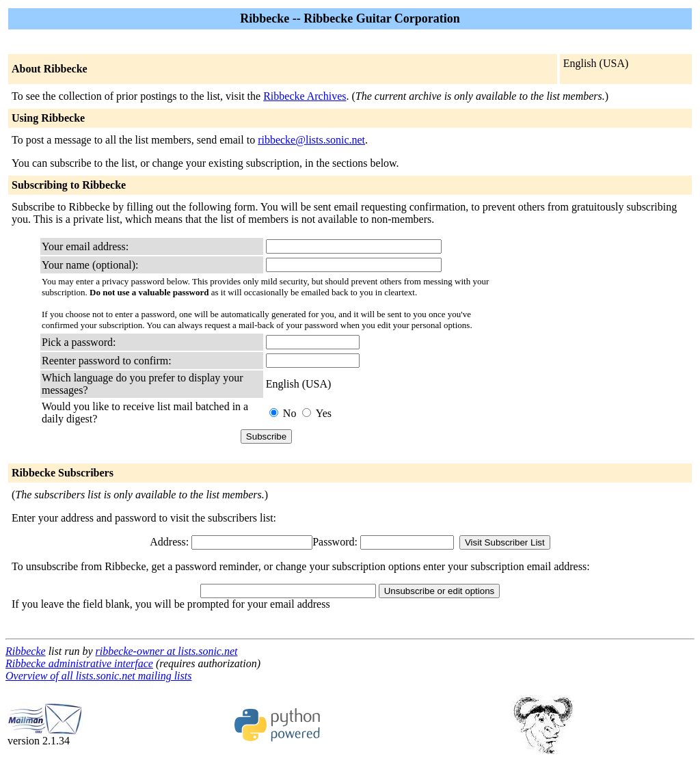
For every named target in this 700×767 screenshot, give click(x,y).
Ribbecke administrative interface (79, 663)
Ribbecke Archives (304, 96)
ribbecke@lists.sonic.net (311, 140)
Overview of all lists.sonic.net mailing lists (98, 676)
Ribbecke (25, 651)
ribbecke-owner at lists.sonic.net (167, 651)
